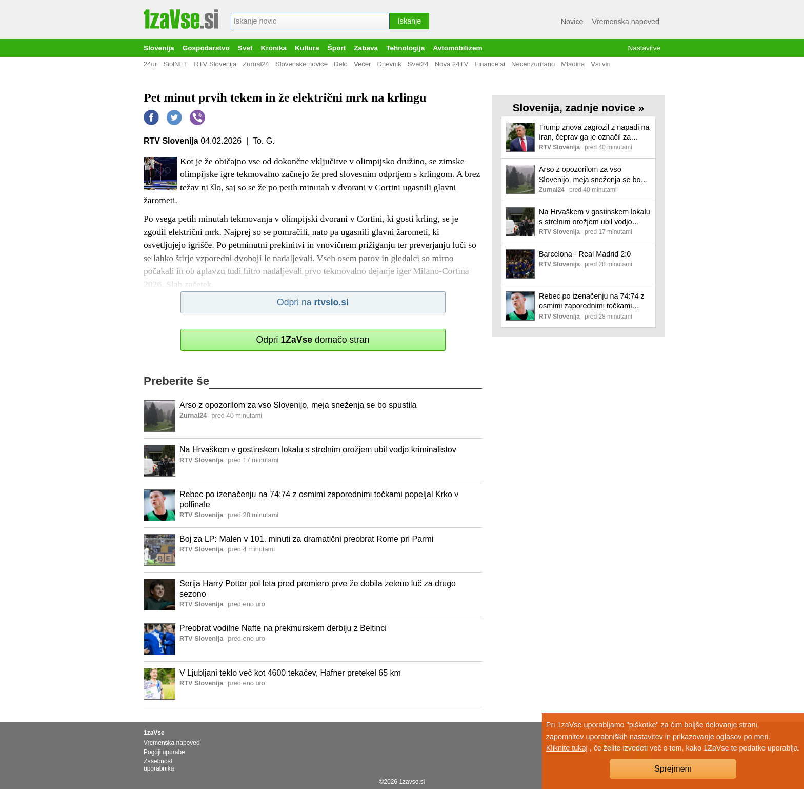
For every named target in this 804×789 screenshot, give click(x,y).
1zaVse (154, 732)
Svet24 (418, 64)
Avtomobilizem (457, 48)
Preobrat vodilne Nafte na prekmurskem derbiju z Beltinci (283, 628)
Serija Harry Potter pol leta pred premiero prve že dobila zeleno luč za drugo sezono (317, 589)
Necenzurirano (533, 64)
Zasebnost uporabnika (159, 765)
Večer (362, 64)
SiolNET (175, 64)
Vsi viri (601, 64)
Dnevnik (389, 64)
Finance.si (489, 64)
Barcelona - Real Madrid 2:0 (585, 254)
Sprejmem (673, 768)
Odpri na (313, 302)
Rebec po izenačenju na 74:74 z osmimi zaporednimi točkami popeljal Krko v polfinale (318, 499)
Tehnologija (405, 48)
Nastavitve (644, 48)
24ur (150, 64)
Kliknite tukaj (567, 748)
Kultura (307, 48)
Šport (337, 48)
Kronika (274, 48)
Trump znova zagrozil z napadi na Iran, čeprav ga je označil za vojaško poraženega (594, 132)
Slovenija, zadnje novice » (579, 107)
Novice (572, 21)
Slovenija (159, 48)
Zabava (366, 48)
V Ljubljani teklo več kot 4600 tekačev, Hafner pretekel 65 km (290, 672)
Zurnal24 (256, 64)
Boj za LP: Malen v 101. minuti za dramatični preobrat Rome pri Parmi (306, 539)
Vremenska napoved (625, 21)
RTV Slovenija (215, 64)
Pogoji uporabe (164, 752)
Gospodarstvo (206, 48)
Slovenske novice (301, 64)
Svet (245, 48)
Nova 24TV (452, 64)
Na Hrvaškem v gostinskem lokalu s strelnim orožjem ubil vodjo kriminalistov (317, 449)
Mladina (573, 64)
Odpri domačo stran (312, 339)
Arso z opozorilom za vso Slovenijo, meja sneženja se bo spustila (297, 405)
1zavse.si (412, 781)
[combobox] (310, 21)
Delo (341, 64)
